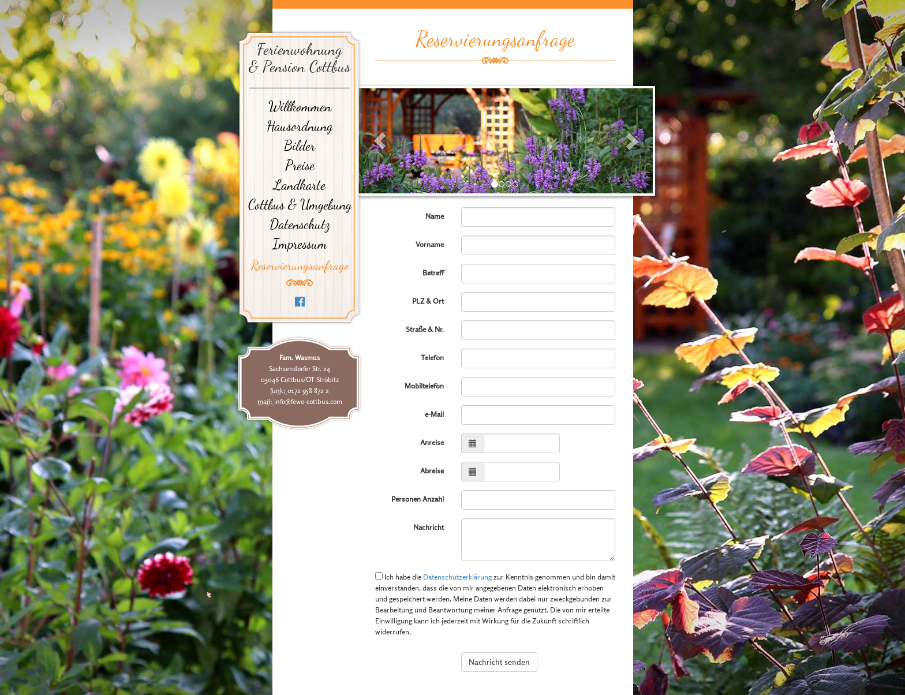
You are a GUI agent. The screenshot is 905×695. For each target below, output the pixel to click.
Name (434, 216)
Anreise (432, 442)
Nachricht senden (499, 662)
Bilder (299, 146)
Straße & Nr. (425, 329)
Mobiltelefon (424, 386)
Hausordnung (299, 126)
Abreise (432, 470)
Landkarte (300, 185)
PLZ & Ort (428, 301)
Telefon (432, 357)
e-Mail (434, 414)
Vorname (430, 244)
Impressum (299, 244)
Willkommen (299, 107)
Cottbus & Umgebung (299, 205)
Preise (300, 166)
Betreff (433, 272)
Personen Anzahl (417, 499)
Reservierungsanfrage (300, 265)
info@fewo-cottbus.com (308, 401)
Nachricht (428, 527)
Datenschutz (300, 224)
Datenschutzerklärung (457, 577)
